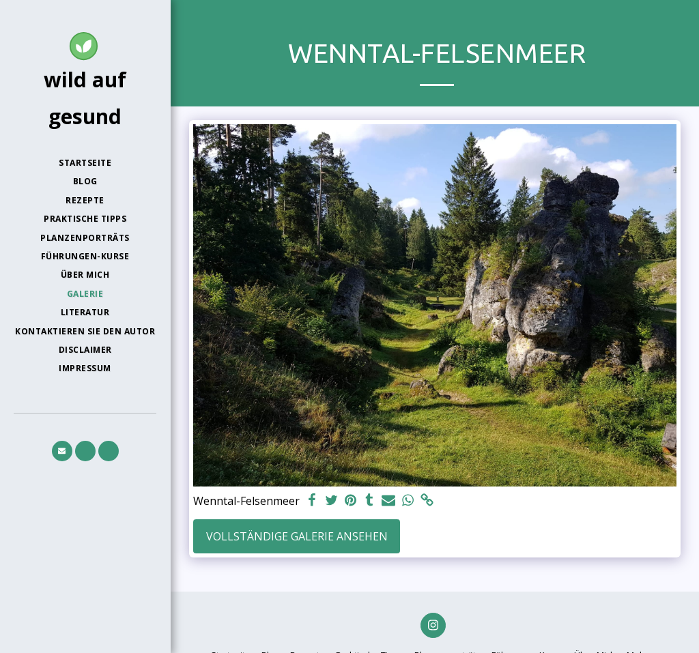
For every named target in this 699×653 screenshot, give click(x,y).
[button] (62, 451)
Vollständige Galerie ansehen (297, 536)
